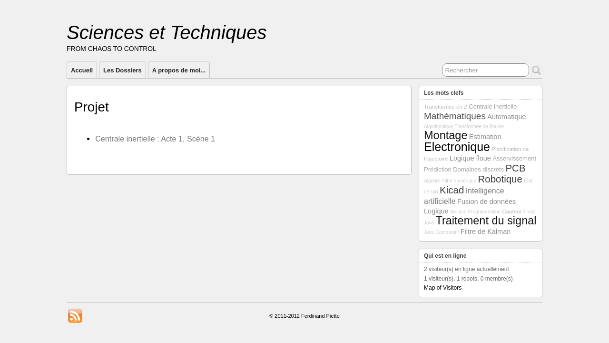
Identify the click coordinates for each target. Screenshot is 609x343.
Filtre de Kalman (486, 231)
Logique (436, 211)
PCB (515, 167)
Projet (529, 211)
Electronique (457, 146)
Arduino (458, 211)
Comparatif (447, 232)
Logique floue (470, 158)
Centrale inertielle (493, 106)
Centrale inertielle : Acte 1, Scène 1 (155, 138)
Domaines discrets (478, 169)
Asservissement (514, 158)
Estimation (485, 137)
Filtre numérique (459, 180)
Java (429, 222)
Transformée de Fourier (480, 126)
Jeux (429, 232)
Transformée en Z (445, 107)
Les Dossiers (122, 70)
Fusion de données (486, 201)
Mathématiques (455, 116)
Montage (445, 135)
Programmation (484, 211)
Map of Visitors (443, 287)
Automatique (506, 117)
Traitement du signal (485, 220)
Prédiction (438, 169)
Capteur (511, 211)
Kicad (452, 189)
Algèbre (432, 180)
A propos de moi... (179, 70)
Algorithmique (438, 126)
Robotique (500, 178)
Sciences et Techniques (167, 32)
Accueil (82, 70)
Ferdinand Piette (320, 316)
